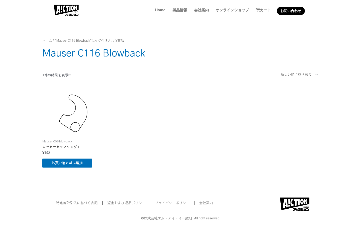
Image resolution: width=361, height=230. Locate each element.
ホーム (47, 40)
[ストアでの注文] (298, 74)
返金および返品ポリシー (126, 202)
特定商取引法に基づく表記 (77, 202)
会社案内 (201, 9)
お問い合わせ (290, 11)
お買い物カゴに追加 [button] (67, 163)
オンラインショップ (232, 9)
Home (160, 9)
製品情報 (179, 9)
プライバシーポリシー (172, 202)
